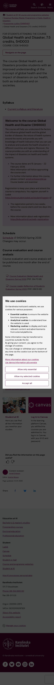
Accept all (27, 383)
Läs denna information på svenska (21, 362)
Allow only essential (27, 369)
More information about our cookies (22, 359)
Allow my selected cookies (27, 376)
